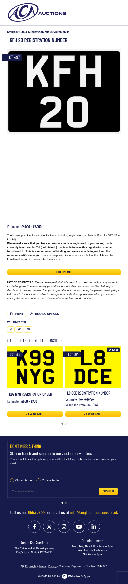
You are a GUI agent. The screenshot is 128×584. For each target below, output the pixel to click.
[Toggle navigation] (118, 11)
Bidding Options (44, 313)
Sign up (108, 491)
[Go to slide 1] (62, 503)
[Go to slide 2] (66, 503)
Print (16, 313)
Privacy (52, 566)
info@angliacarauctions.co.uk (94, 512)
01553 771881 (36, 512)
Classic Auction (24, 480)
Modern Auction (51, 480)
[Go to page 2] (66, 424)
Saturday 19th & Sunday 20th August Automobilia (38, 32)
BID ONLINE (64, 272)
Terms (42, 566)
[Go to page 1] (62, 424)
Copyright (28, 566)
